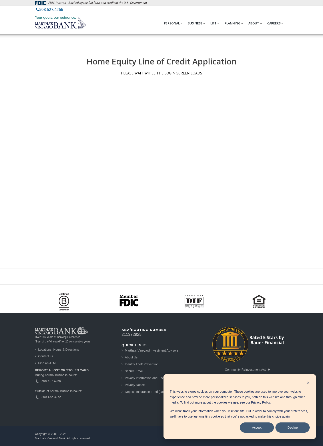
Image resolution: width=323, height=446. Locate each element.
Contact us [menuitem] (45, 356)
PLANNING (232, 23)
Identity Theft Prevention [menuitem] (142, 364)
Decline (292, 427)
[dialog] (239, 406)
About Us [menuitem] (131, 357)
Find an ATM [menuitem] (47, 363)
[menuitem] (49, 9)
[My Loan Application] (161, 171)
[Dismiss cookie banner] (308, 383)
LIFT (213, 23)
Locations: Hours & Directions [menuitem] (58, 349)
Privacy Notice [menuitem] (135, 385)
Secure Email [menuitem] (134, 371)
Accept (257, 427)
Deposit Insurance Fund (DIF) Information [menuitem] (153, 392)
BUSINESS (195, 23)
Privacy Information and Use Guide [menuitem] (149, 378)
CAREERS (274, 23)
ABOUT (253, 23)
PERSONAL (172, 23)
